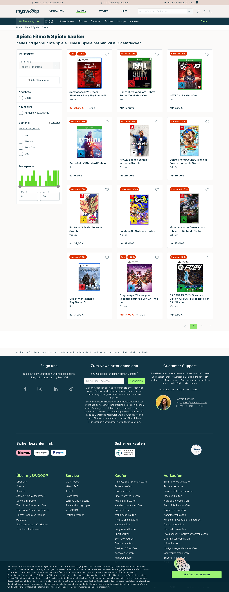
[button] (189, 11)
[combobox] (165, 11)
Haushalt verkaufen (175, 529)
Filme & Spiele (32, 27)
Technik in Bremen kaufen (31, 505)
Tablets (109, 21)
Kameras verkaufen (175, 514)
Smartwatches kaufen (127, 495)
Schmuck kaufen (124, 538)
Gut (27, 153)
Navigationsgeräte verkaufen (180, 548)
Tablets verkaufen (174, 486)
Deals (28, 97)
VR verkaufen (171, 543)
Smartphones (66, 21)
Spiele (45, 27)
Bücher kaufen (123, 510)
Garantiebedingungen (77, 505)
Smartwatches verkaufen (178, 491)
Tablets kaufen (123, 486)
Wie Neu (29, 141)
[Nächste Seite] (210, 326)
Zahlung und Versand (77, 500)
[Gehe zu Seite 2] (202, 326)
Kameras (135, 21)
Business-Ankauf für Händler (32, 524)
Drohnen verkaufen (175, 510)
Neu (27, 135)
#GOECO (21, 519)
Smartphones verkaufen (177, 481)
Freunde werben (74, 514)
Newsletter (71, 495)
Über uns (21, 481)
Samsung (96, 21)
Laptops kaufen (123, 491)
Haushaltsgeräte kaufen (128, 505)
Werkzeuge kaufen (125, 514)
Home (19, 27)
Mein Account (73, 481)
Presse (20, 486)
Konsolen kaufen (124, 552)
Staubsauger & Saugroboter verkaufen (186, 533)
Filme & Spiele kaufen (127, 519)
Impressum (104, 587)
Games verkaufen (174, 524)
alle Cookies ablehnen (70, 584)
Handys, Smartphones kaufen (131, 481)
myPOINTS (71, 510)
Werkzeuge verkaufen (176, 552)
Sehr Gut (30, 147)
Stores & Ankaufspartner (30, 495)
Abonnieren (136, 380)
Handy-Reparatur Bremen (30, 514)
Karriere (20, 491)
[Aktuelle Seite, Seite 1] (193, 326)
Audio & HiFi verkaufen (177, 505)
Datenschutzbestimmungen (108, 391)
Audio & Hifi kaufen (125, 500)
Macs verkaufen (173, 495)
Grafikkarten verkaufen (177, 538)
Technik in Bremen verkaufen (32, 510)
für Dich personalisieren (97, 584)
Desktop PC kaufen (126, 548)
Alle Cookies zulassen (196, 574)
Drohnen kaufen (124, 543)
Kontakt (69, 491)
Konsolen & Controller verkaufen (182, 519)
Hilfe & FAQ (71, 486)
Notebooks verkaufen (176, 500)
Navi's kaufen (122, 524)
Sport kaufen (122, 533)
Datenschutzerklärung (81, 587)
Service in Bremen (26, 500)
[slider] (20, 186)
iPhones (82, 21)
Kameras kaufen (124, 557)
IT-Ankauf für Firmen (28, 529)
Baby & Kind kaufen (126, 529)
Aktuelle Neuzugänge (37, 112)
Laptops (121, 21)
